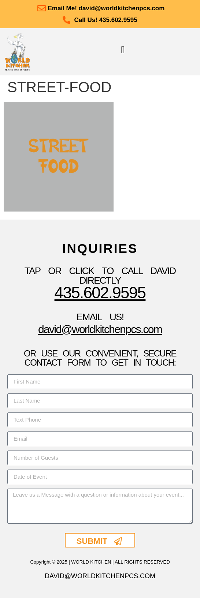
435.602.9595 (100, 293)
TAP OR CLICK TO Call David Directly (100, 275)
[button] (123, 49)
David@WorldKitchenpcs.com (100, 329)
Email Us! (100, 316)
